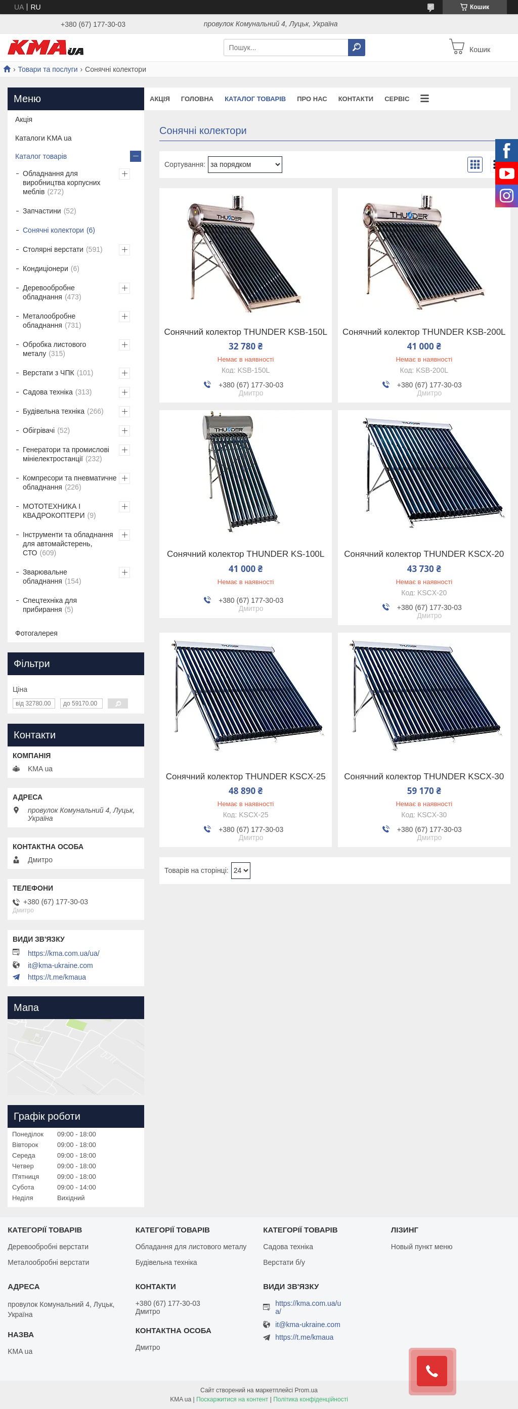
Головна (197, 99)
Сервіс (396, 99)
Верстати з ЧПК (48, 373)
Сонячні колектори (53, 230)
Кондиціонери (45, 269)
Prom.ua (306, 1390)
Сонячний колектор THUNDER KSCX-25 (246, 776)
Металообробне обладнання (49, 320)
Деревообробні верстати (48, 1247)
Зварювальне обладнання (45, 576)
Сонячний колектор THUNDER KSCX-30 (424, 776)
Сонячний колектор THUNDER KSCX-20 (424, 554)
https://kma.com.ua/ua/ (64, 953)
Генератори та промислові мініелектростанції (66, 454)
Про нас (312, 99)
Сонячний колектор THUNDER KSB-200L (424, 332)
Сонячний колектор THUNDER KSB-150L (245, 332)
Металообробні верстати (48, 1262)
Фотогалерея (36, 633)
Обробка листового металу (54, 349)
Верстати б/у (284, 1262)
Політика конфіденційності (310, 1399)
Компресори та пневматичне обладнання (70, 482)
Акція (160, 99)
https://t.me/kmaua (57, 977)
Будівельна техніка (53, 411)
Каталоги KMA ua (43, 138)
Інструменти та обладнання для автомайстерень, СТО (68, 544)
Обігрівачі (39, 430)
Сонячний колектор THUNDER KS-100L (245, 554)
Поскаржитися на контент (232, 1399)
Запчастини (42, 211)
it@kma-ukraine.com (60, 965)
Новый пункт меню (422, 1247)
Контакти (356, 99)
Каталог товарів (255, 99)
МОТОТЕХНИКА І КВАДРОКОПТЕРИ (53, 510)
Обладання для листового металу (191, 1247)
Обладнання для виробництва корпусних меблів (62, 182)
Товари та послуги (47, 69)
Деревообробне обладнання (49, 292)
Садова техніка (48, 392)
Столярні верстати (53, 249)
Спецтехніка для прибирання (50, 604)
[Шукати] (356, 47)
